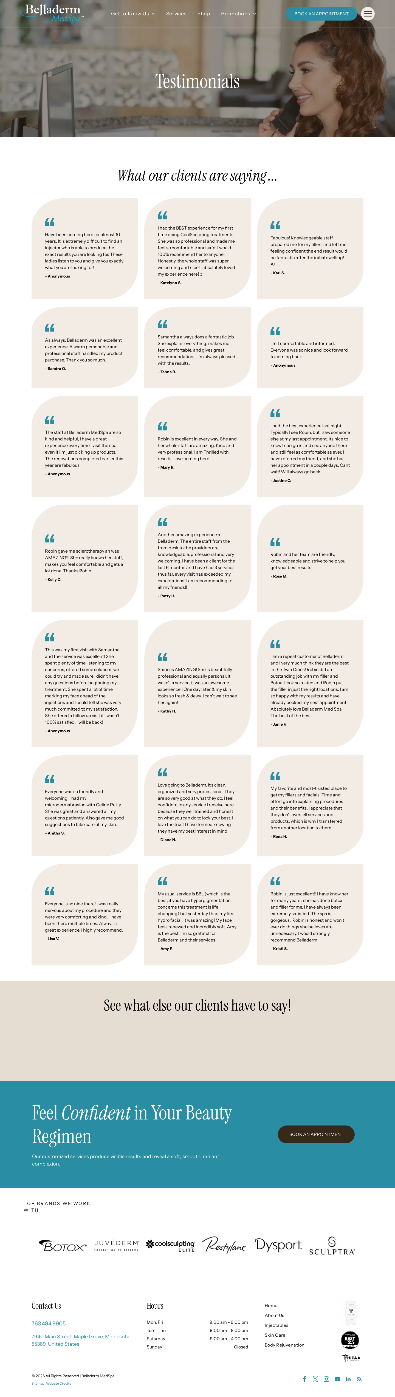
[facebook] (304, 1380)
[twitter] (315, 1380)
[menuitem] (133, 13)
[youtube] (337, 1380)
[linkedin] (348, 1380)
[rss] (359, 1380)
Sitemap (38, 1383)
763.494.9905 (49, 1323)
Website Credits (58, 1383)
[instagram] (326, 1380)
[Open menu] (368, 14)
